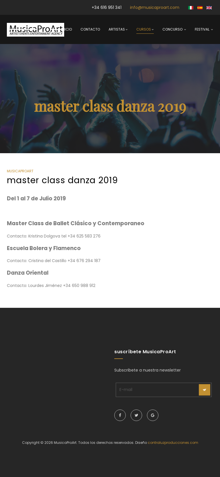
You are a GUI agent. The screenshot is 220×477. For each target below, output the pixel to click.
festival (204, 29)
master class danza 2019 (62, 180)
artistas (118, 29)
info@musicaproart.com (154, 7)
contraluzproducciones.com (173, 442)
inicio (67, 29)
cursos (145, 29)
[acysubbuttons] (204, 390)
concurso (174, 29)
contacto (90, 29)
